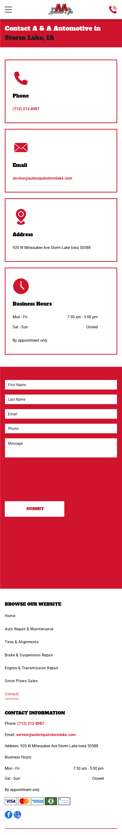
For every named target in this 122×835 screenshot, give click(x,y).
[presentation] (24, 479)
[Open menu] (8, 9)
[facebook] (8, 815)
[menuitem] (61, 617)
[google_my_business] (17, 815)
